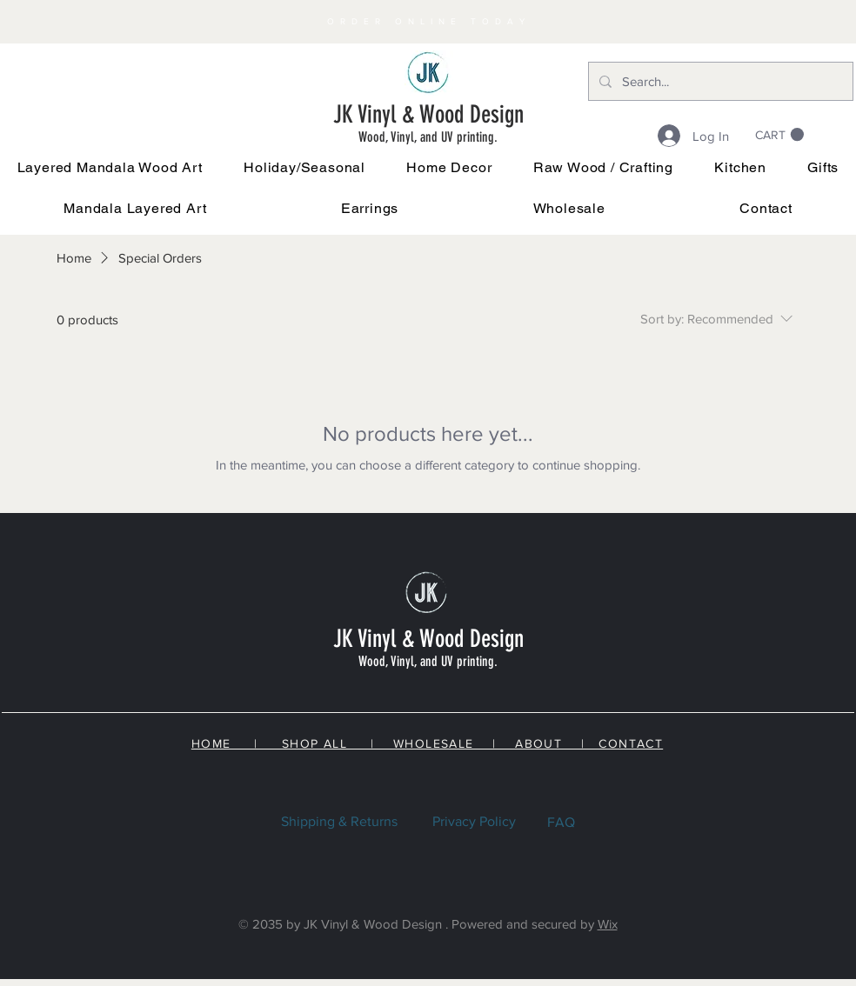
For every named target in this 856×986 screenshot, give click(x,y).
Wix (608, 923)
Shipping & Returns (339, 821)
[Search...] (719, 81)
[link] (779, 135)
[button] (305, 167)
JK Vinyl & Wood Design (428, 114)
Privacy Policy (474, 821)
